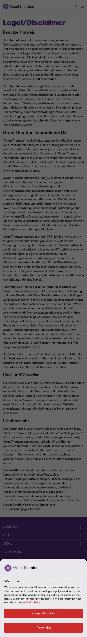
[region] (43, 598)
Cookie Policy (33, 602)
